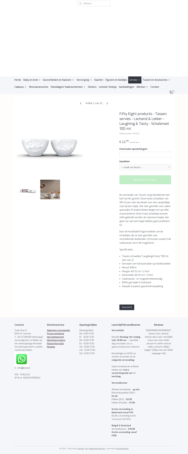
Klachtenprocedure (56, 340)
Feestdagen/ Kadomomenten (68, 86)
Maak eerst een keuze (145, 179)
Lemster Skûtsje (108, 86)
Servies (134, 79)
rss (86, 449)
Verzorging (84, 79)
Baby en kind (32, 79)
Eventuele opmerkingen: (133, 149)
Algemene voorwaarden (58, 330)
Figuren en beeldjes (116, 79)
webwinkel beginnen (97, 449)
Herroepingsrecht (55, 337)
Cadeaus (20, 86)
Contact (155, 86)
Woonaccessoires (38, 86)
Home (17, 79)
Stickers (92, 86)
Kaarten (98, 79)
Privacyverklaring (55, 333)
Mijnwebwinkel (123, 449)
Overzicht (127, 307)
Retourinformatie (55, 343)
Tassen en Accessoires (156, 79)
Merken (142, 86)
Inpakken (124, 161)
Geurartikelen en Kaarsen (58, 79)
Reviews (51, 346)
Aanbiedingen (126, 86)
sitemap (81, 449)
